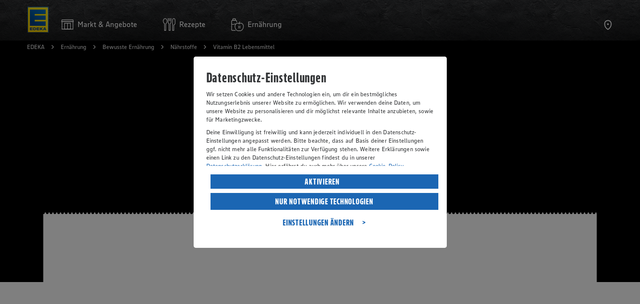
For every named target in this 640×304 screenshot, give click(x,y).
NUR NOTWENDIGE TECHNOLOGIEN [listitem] (324, 201)
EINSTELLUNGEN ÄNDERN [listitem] (318, 222)
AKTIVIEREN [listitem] (322, 181)
